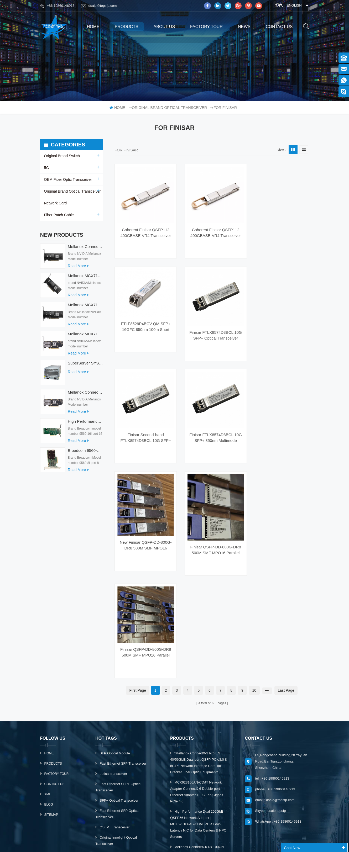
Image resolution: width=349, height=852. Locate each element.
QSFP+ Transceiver (114, 710)
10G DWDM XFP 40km (117, 737)
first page (137, 573)
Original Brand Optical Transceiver (169, 107)
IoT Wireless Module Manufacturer (193, 842)
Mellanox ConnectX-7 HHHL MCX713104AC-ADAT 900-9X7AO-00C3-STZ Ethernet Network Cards (85, 395)
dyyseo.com (235, 829)
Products (53, 646)
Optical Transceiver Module (120, 747)
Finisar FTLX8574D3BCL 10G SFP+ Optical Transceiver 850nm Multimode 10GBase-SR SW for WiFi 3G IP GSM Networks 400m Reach (279, 321)
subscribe (278, 781)
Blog (48, 687)
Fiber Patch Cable (59, 215)
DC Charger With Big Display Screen (94, 836)
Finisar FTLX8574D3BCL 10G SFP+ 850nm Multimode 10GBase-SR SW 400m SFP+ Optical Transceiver (211, 421)
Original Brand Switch (62, 156)
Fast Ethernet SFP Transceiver (123, 646)
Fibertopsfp (231, 842)
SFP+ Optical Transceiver (119, 683)
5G (46, 168)
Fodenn (251, 842)
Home (49, 636)
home (93, 26)
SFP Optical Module (115, 636)
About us (164, 26)
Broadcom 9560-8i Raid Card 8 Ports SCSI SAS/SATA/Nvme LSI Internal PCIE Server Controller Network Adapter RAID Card (85, 453)
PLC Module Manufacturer (144, 836)
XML (47, 677)
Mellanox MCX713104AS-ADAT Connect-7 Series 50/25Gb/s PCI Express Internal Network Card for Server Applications (85, 336)
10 (254, 573)
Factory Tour (206, 26)
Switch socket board (183, 836)
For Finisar (225, 107)
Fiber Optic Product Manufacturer (227, 836)
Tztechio (139, 842)
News (244, 26)
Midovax (157, 842)
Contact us (279, 26)
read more (78, 268)
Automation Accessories (110, 842)
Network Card (55, 203)
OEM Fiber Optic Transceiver (68, 179)
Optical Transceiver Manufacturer (280, 836)
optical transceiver (113, 656)
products (126, 26)
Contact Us (54, 667)
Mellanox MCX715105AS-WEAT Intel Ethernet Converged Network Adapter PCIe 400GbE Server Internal (85, 278)
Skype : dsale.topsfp (270, 693)
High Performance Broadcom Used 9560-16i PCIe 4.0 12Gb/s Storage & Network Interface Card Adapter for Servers (85, 424)
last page (286, 573)
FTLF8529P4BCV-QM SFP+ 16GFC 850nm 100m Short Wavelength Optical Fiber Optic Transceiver (279, 222)
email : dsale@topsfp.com (274, 683)
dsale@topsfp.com (99, 6)
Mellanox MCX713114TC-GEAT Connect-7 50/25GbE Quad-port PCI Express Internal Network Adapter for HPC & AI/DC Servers (85, 307)
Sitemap (51, 697)
